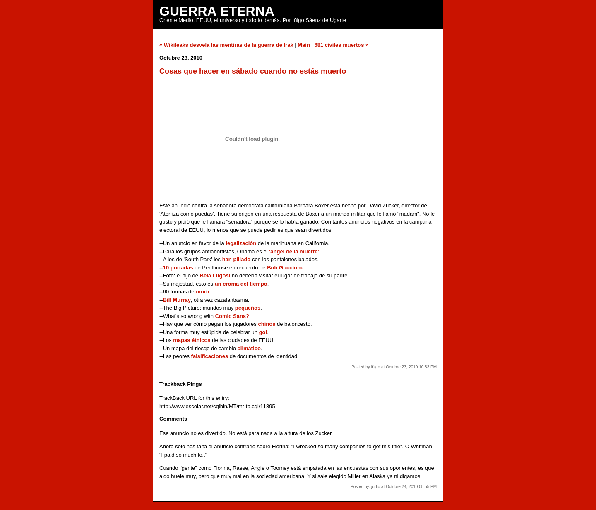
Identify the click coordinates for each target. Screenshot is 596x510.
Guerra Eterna (216, 11)
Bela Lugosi (215, 275)
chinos (266, 324)
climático (249, 348)
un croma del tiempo (241, 284)
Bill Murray (177, 300)
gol (263, 332)
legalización (241, 243)
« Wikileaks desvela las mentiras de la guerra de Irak (226, 45)
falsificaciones (209, 356)
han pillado (236, 259)
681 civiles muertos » (341, 45)
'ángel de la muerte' (294, 251)
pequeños (247, 308)
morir (202, 292)
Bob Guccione (285, 268)
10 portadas (178, 268)
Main (304, 45)
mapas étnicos (191, 340)
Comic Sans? (232, 316)
